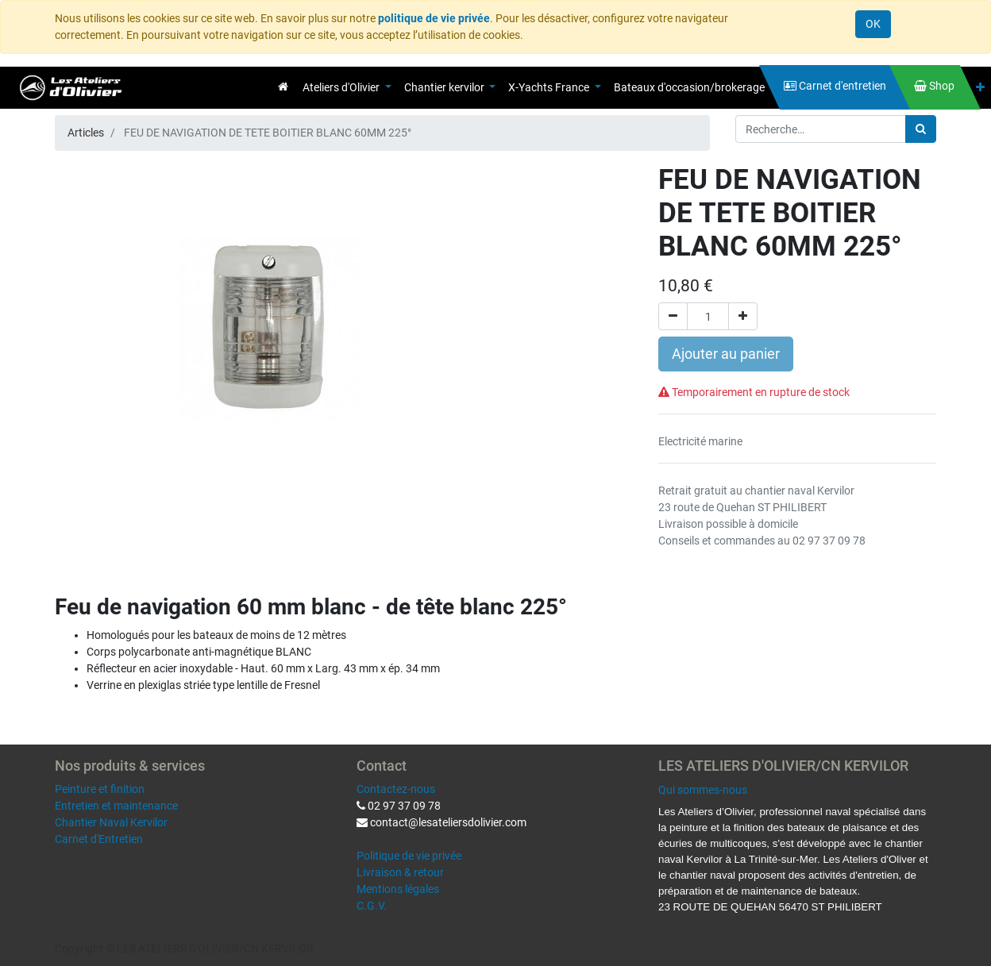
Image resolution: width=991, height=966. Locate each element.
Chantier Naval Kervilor (111, 822)
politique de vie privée (434, 18)
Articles (85, 132)
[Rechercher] (920, 129)
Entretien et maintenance (116, 805)
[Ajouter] (743, 316)
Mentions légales (398, 889)
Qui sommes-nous (702, 789)
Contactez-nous (396, 789)
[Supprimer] (673, 316)
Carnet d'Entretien (99, 839)
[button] (980, 87)
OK (873, 23)
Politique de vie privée (409, 855)
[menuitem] (283, 86)
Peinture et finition (100, 789)
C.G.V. (372, 905)
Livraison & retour (400, 872)
